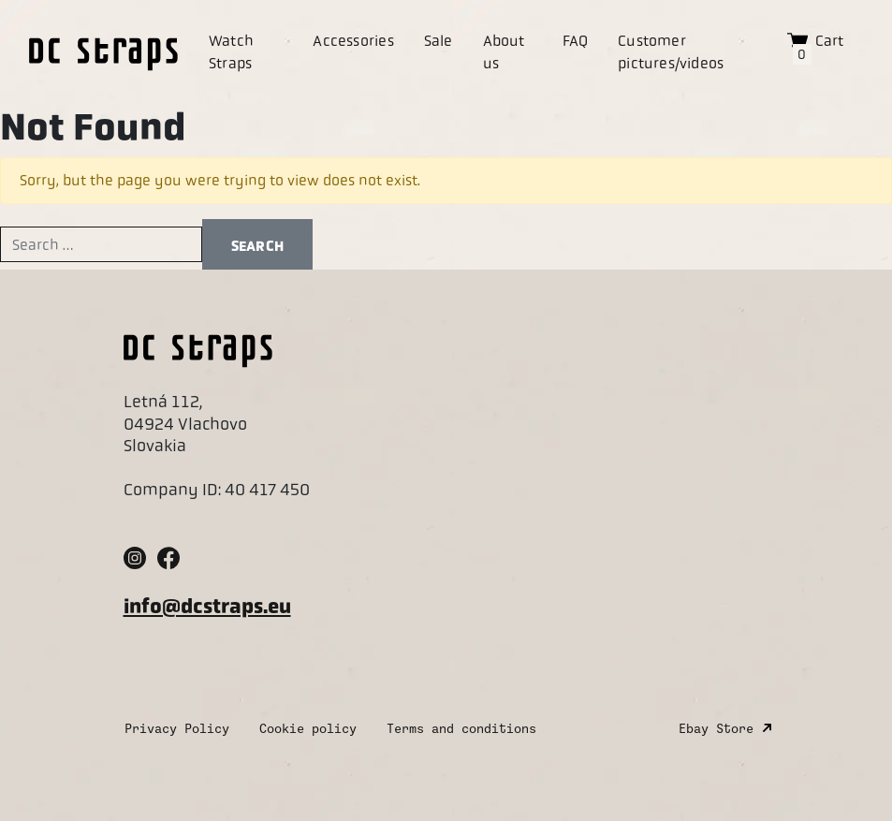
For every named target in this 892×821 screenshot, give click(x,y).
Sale (438, 41)
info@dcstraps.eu (207, 606)
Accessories (353, 41)
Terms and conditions (461, 729)
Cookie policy (308, 729)
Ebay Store (716, 729)
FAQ (576, 41)
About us (504, 52)
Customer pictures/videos (671, 52)
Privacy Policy (176, 729)
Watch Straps (231, 52)
